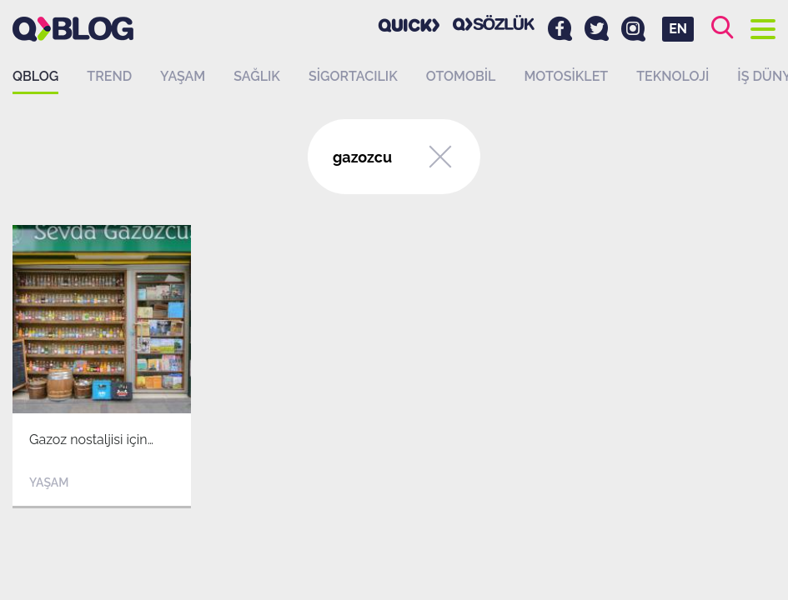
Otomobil (461, 76)
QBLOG (35, 76)
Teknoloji (672, 76)
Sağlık (256, 76)
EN (678, 29)
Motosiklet (566, 76)
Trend (109, 76)
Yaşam (182, 76)
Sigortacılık (353, 76)
